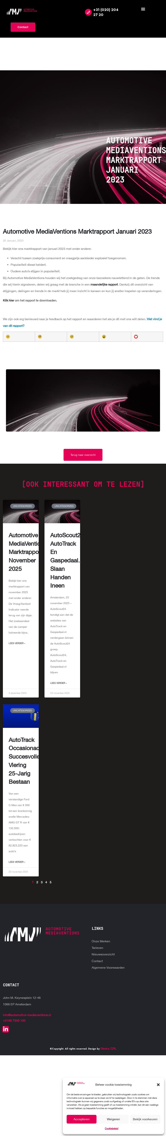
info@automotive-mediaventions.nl (27, 1015)
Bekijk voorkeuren (145, 1119)
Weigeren (113, 1119)
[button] (158, 1085)
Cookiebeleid (111, 1128)
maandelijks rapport (104, 284)
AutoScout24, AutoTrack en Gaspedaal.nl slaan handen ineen (67, 560)
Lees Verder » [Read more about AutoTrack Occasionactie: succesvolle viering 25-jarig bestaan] (17, 862)
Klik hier (9, 300)
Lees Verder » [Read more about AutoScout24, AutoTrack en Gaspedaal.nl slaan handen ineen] (58, 683)
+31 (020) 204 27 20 (105, 12)
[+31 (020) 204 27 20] (88, 12)
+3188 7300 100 (14, 1020)
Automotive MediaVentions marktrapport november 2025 (28, 552)
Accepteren (81, 1119)
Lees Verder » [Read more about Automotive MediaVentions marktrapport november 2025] (17, 643)
